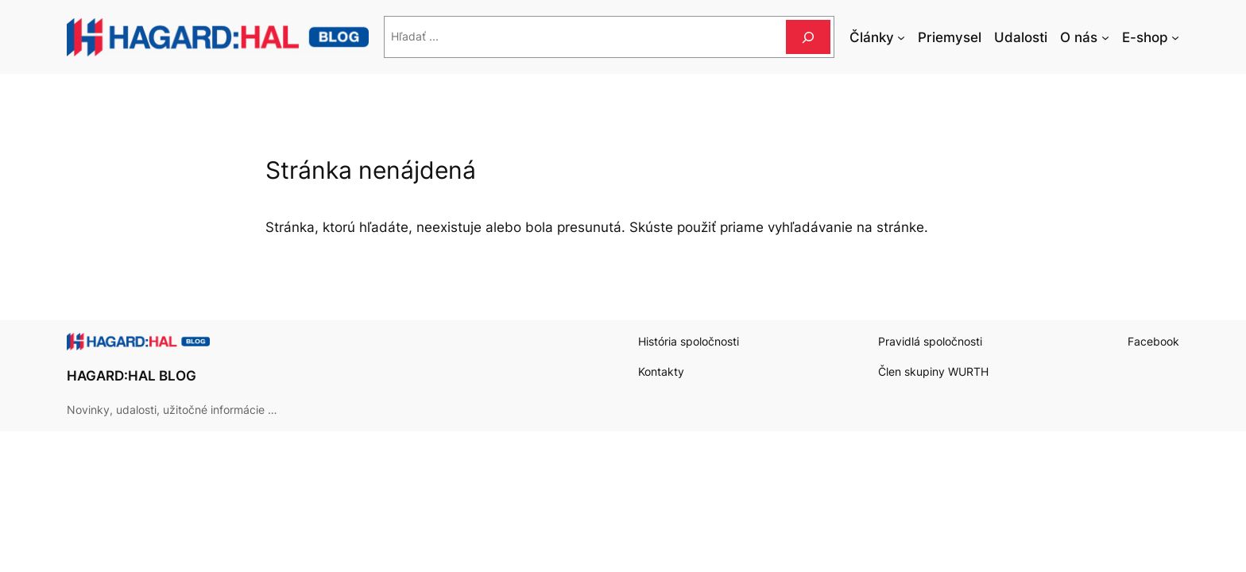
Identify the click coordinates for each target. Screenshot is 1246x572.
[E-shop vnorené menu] (1175, 37)
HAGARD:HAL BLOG (131, 376)
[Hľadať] (808, 37)
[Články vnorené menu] (901, 37)
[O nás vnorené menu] (1105, 37)
